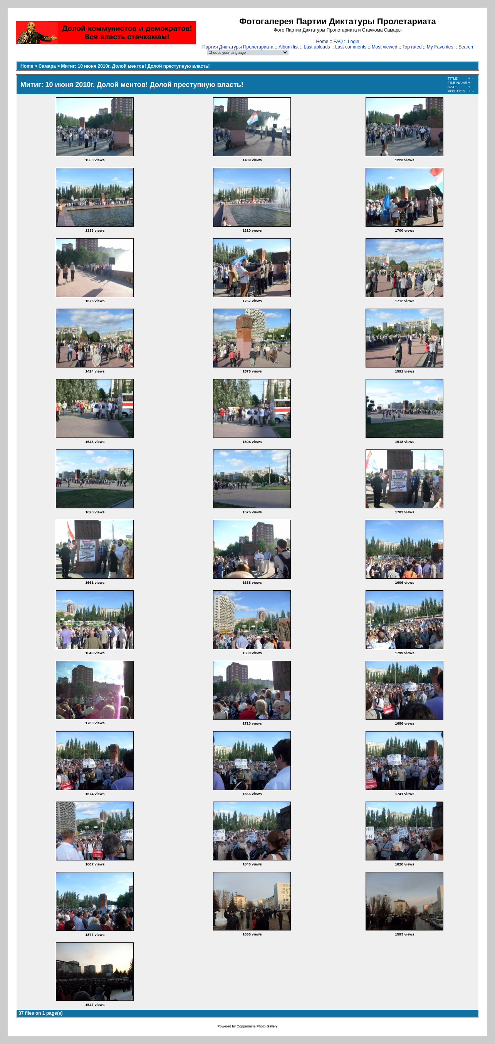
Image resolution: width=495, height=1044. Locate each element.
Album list (289, 47)
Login (353, 41)
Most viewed (385, 47)
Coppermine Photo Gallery (257, 1026)
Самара (47, 66)
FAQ (338, 41)
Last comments (350, 47)
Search (465, 47)
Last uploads (317, 47)
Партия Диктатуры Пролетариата (238, 47)
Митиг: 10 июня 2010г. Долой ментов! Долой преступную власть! (135, 66)
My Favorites (440, 47)
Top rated (411, 47)
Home (322, 41)
